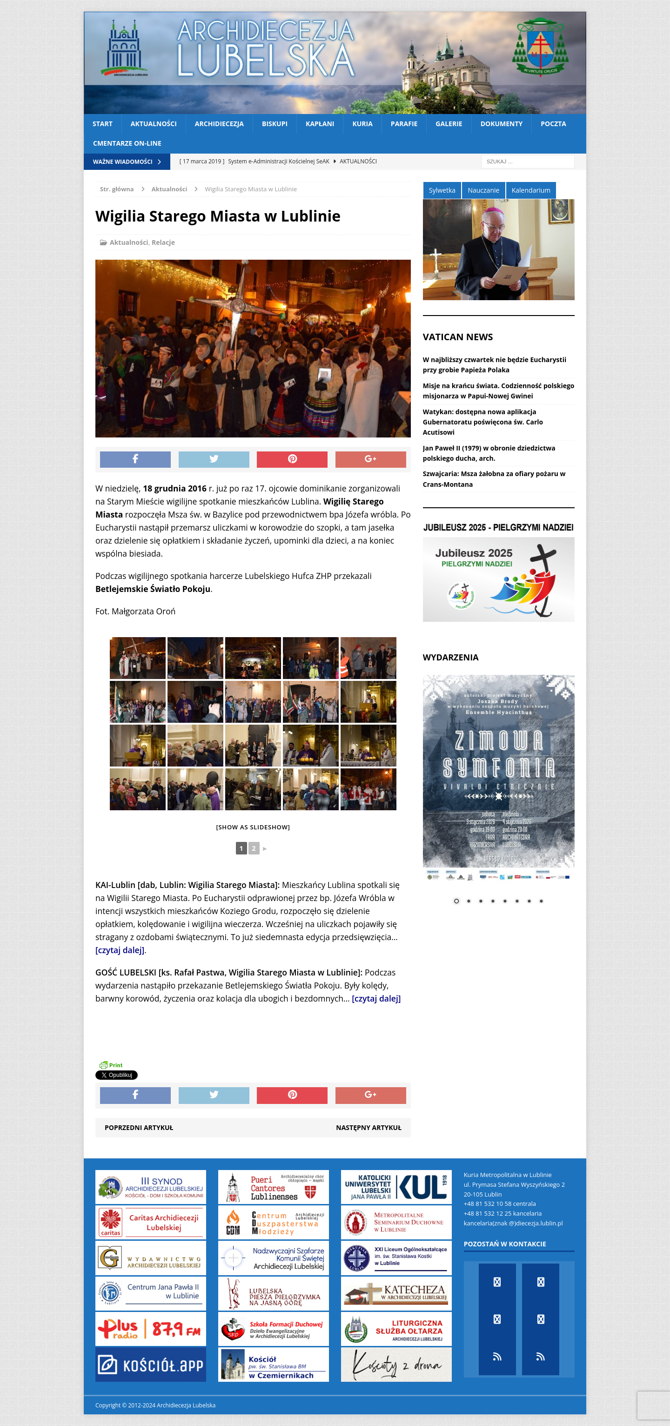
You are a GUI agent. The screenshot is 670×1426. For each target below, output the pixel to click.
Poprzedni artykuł (139, 1127)
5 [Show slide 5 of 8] (505, 902)
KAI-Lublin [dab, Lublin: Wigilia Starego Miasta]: (187, 884)
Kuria (362, 123)
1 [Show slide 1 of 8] (456, 902)
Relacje (163, 242)
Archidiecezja (219, 123)
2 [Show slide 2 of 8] (468, 902)
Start (103, 123)
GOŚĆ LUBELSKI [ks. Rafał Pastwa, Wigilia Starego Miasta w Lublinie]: (228, 972)
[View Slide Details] (499, 572)
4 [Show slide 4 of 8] (493, 902)
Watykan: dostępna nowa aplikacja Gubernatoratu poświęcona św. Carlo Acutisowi (483, 422)
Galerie (449, 123)
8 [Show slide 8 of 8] (541, 902)
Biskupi (275, 123)
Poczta (553, 123)
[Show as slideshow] (253, 827)
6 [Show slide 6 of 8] (517, 902)
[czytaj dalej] (119, 949)
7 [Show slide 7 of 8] (529, 902)
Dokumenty (502, 123)
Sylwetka (442, 190)
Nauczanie (483, 190)
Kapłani (320, 123)
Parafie (404, 123)
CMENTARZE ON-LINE (127, 143)
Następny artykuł (369, 1127)
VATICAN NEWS (458, 336)
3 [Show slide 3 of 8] (481, 902)
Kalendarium (531, 190)
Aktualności (154, 123)
